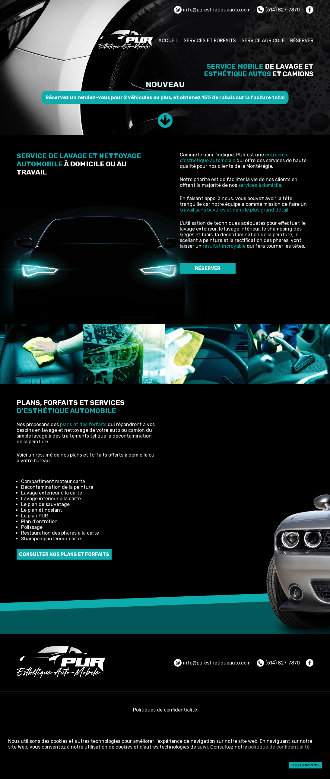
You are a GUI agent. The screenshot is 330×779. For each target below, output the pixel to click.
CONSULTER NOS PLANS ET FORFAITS (64, 554)
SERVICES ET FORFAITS (210, 40)
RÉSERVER (301, 40)
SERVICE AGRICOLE (263, 40)
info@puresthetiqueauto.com (212, 10)
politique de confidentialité (278, 747)
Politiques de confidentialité (165, 710)
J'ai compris (305, 765)
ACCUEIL (168, 40)
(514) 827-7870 (278, 9)
